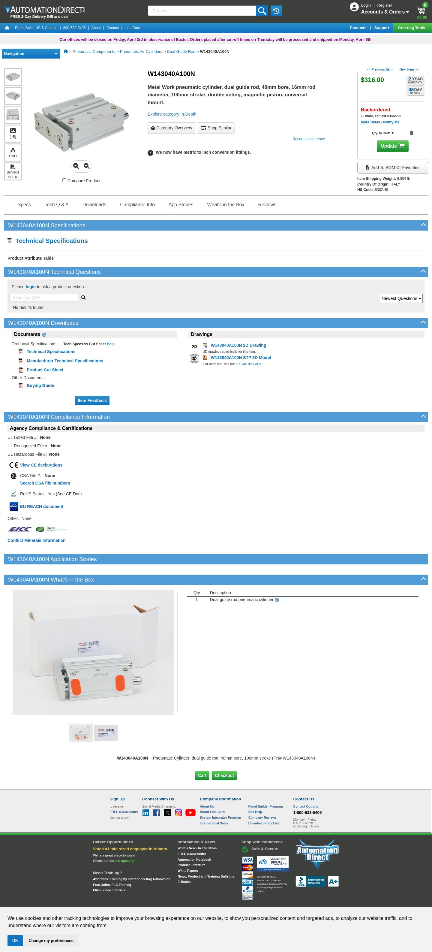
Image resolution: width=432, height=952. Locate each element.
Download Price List (263, 802)
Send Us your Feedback (151, 902)
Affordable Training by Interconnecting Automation (131, 858)
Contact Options (305, 785)
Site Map (123, 902)
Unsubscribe (184, 902)
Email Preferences (211, 902)
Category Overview (171, 127)
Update (389, 146)
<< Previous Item (379, 69)
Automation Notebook (194, 839)
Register (384, 5)
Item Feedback (92, 400)
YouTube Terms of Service (293, 902)
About (96, 28)
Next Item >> (409, 69)
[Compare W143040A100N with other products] (64, 180)
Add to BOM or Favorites (392, 167)
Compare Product (81, 180)
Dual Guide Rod (181, 51)
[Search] (202, 10)
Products (359, 28)
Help (110, 344)
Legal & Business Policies (250, 902)
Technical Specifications (48, 240)
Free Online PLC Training (112, 864)
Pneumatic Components (94, 51)
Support (382, 28)
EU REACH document (41, 506)
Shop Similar (216, 127)
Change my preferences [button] (51, 940)
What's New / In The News (197, 828)
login (31, 286)
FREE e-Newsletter (192, 833)
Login (366, 5)
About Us (207, 785)
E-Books (184, 861)
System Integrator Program (220, 797)
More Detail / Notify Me (380, 122)
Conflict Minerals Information (37, 540)
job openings (125, 840)
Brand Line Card (212, 791)
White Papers (188, 850)
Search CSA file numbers (45, 483)
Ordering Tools (412, 28)
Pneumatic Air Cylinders (141, 51)
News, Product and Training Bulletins (206, 855)
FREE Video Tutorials (109, 870)
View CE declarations (41, 465)
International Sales (214, 802)
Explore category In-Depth (172, 114)
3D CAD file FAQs (248, 364)
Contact (112, 28)
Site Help (255, 791)
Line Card (132, 28)
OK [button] (15, 940)
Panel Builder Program (265, 785)
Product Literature (191, 844)
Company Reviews (262, 797)
